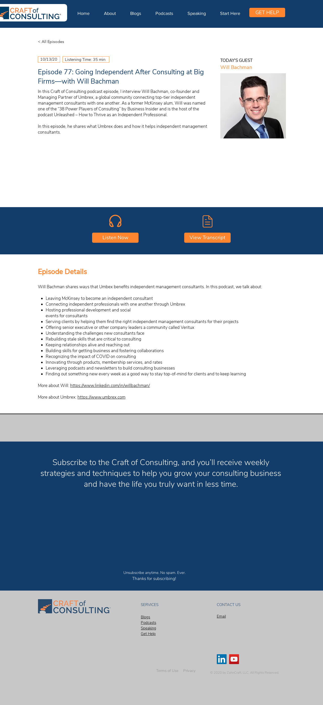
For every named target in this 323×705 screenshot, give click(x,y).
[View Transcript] (207, 238)
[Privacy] (189, 670)
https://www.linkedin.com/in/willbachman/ (110, 385)
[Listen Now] (115, 238)
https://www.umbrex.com (101, 397)
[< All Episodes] (54, 42)
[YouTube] (234, 659)
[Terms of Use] (167, 670)
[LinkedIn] (222, 659)
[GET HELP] (267, 12)
